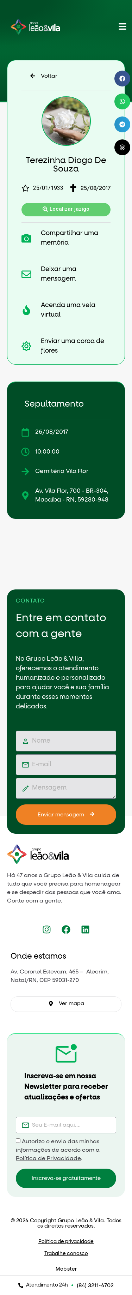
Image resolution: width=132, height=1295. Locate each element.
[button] (122, 78)
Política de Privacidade (48, 1158)
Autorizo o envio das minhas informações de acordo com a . (58, 1150)
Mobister (66, 1269)
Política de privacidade (66, 1241)
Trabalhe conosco (66, 1253)
